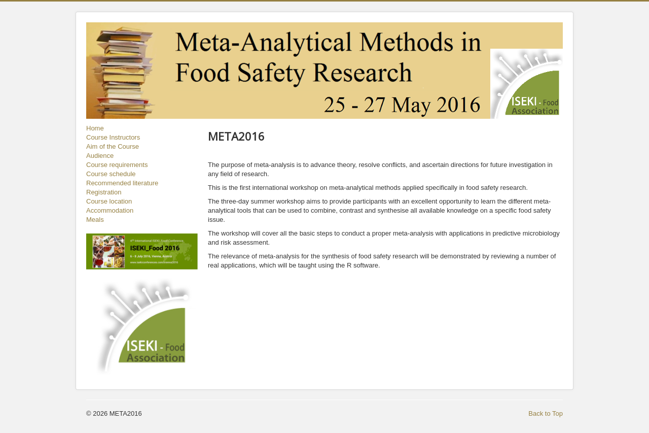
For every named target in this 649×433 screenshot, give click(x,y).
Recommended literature (122, 183)
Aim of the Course (112, 146)
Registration (103, 192)
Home (95, 128)
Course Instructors (113, 137)
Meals (95, 219)
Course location (109, 201)
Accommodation (109, 210)
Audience (100, 155)
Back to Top (545, 413)
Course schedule (111, 174)
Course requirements (117, 165)
